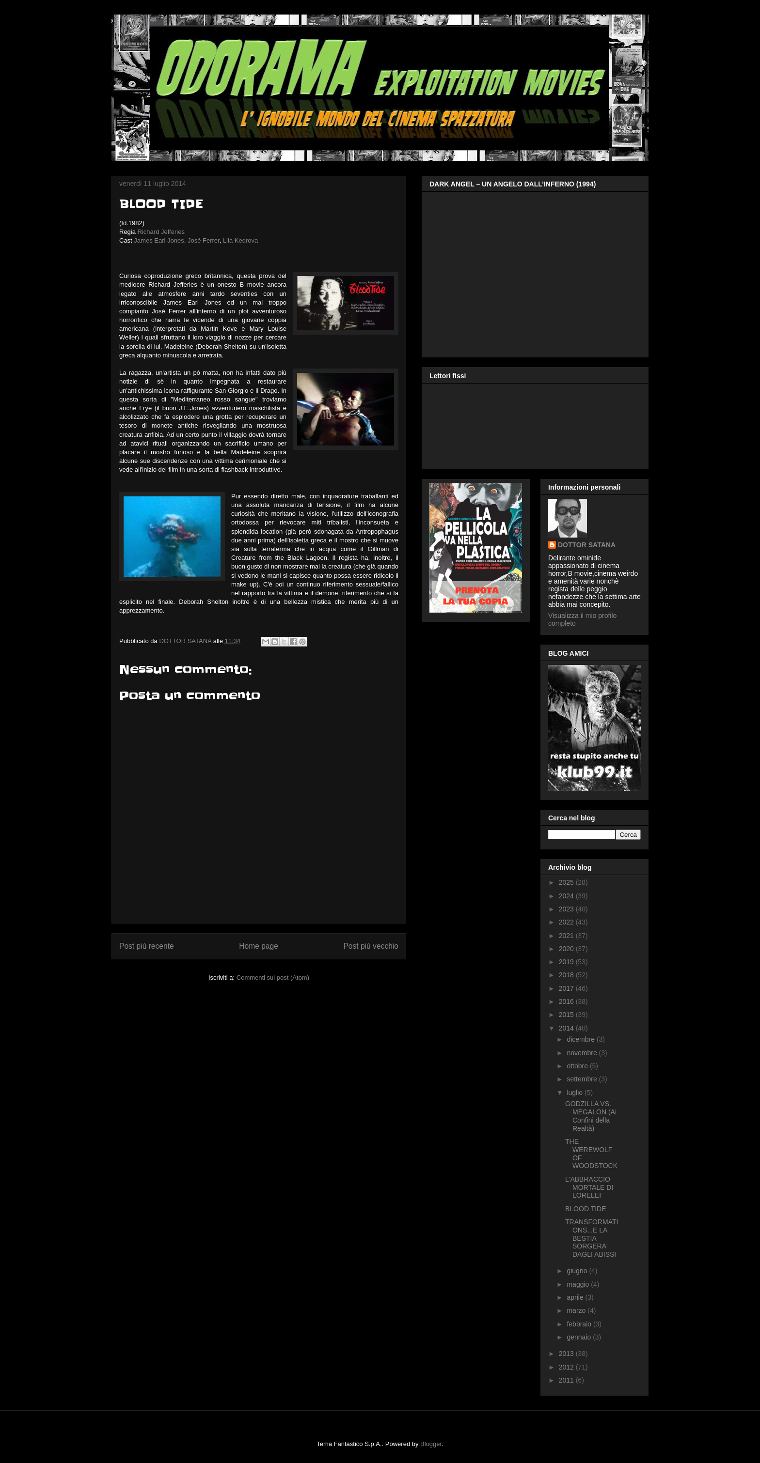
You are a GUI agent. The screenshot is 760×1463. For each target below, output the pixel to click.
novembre (583, 1053)
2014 (567, 1028)
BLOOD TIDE (585, 1209)
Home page (258, 946)
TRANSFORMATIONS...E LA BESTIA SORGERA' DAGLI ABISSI (591, 1238)
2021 (567, 935)
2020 (567, 949)
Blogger (431, 1444)
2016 (567, 1001)
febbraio (580, 1324)
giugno (578, 1271)
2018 (567, 975)
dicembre (581, 1039)
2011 (567, 1380)
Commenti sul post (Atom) (273, 977)
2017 (567, 988)
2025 (567, 882)
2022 (567, 922)
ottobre (578, 1066)
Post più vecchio (370, 946)
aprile (576, 1297)
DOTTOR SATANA (587, 545)
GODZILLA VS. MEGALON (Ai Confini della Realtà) (591, 1116)
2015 (567, 1014)
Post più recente (146, 946)
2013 (567, 1353)
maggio (579, 1284)
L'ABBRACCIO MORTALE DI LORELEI (589, 1187)
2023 (567, 909)
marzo (577, 1310)
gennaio (580, 1337)
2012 (567, 1367)
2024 (567, 896)
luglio (576, 1092)
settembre (583, 1079)
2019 (567, 962)
